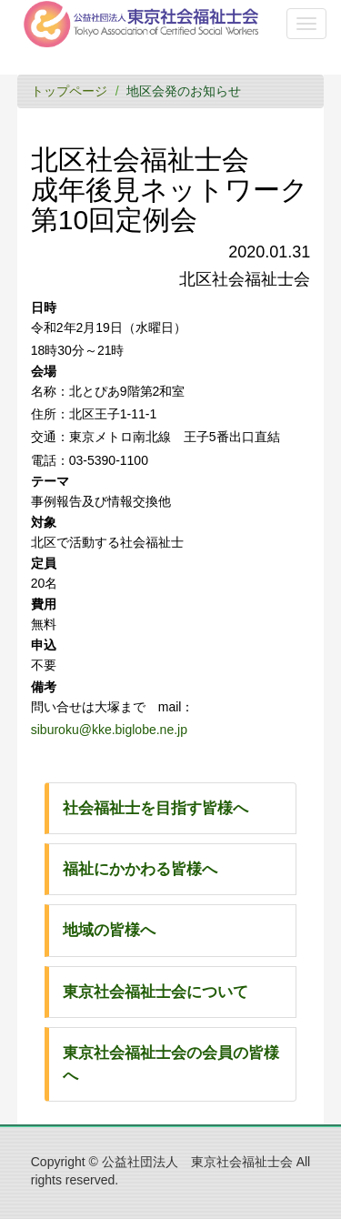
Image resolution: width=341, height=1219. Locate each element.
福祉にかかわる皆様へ (140, 869)
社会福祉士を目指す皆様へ (155, 808)
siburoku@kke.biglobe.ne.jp (109, 729)
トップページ (69, 91)
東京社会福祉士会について (155, 992)
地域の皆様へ (109, 930)
